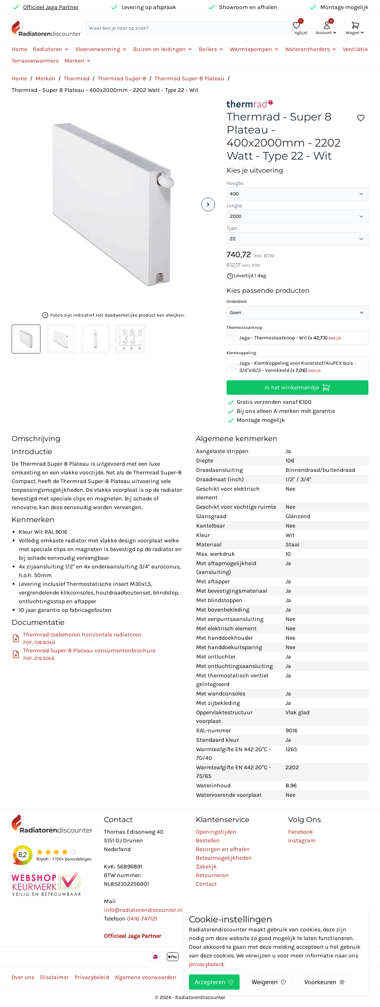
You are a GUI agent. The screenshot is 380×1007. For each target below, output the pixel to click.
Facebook (300, 831)
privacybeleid (206, 964)
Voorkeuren (324, 982)
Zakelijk (206, 866)
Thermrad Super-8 (122, 78)
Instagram (302, 840)
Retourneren (212, 875)
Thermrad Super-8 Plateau (189, 78)
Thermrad (76, 78)
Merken (45, 78)
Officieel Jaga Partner (51, 7)
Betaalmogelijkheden (224, 857)
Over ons (23, 977)
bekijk (335, 337)
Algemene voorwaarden (145, 977)
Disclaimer (54, 977)
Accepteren (214, 982)
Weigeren (269, 982)
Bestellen (208, 840)
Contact (206, 883)
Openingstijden (216, 831)
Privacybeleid (92, 977)
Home (19, 49)
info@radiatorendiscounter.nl (143, 909)
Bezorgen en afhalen (223, 849)
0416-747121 (142, 918)
